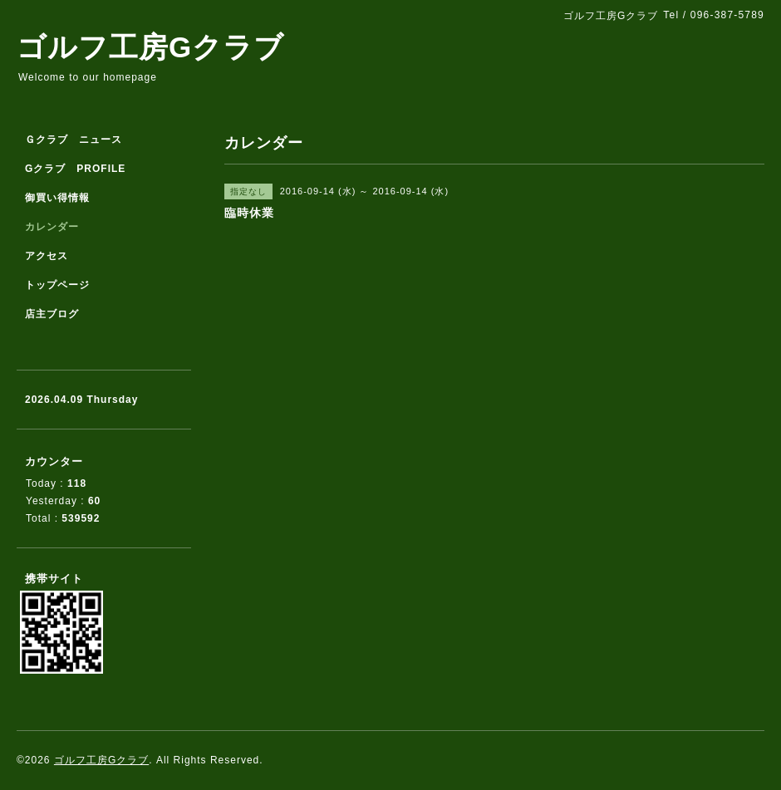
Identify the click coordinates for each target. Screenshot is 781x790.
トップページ (57, 285)
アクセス (46, 256)
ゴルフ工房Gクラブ (150, 47)
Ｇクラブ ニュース (73, 139)
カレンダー (52, 227)
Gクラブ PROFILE (75, 168)
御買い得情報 (57, 198)
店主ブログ (52, 314)
